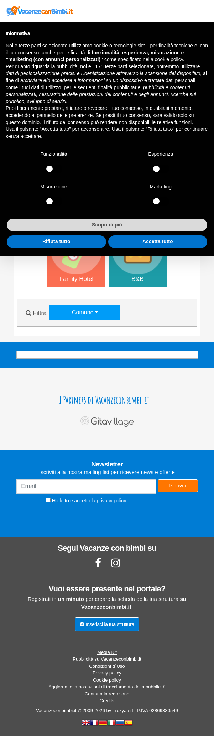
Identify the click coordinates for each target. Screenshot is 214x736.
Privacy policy (107, 673)
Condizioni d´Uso (107, 666)
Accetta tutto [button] (157, 241)
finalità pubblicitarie (119, 87)
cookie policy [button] (169, 59)
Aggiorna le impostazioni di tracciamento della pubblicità (107, 686)
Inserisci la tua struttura (107, 624)
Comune (83, 312)
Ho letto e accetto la (86, 500)
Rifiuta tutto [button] (56, 241)
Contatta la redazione (107, 694)
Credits (107, 700)
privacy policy (111, 500)
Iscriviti (177, 485)
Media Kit (107, 652)
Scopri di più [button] (107, 225)
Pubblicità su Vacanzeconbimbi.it (107, 659)
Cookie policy (107, 680)
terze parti (116, 66)
